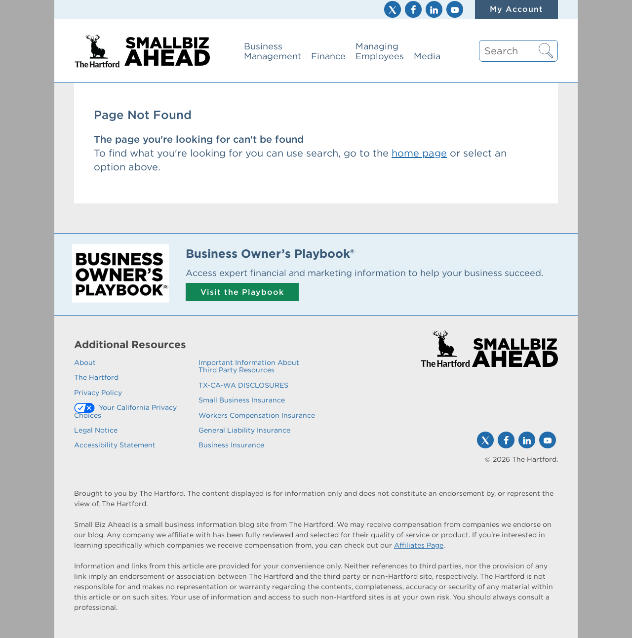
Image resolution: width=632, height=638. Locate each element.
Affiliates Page (418, 545)
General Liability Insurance (244, 430)
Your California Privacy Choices (125, 411)
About (85, 362)
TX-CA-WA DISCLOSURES (243, 385)
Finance (328, 56)
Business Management (272, 51)
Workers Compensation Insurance (256, 415)
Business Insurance (231, 445)
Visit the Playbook (242, 292)
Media (427, 56)
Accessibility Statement (115, 445)
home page (419, 153)
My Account (516, 9)
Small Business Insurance (241, 400)
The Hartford (96, 377)
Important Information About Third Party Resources (248, 366)
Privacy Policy (98, 393)
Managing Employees (380, 51)
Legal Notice (96, 430)
